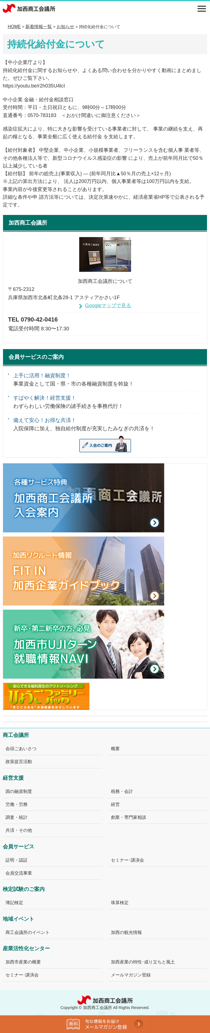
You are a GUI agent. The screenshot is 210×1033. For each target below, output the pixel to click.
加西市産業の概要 (23, 961)
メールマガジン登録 (131, 974)
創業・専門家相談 (128, 817)
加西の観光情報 (126, 932)
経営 (115, 804)
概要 (115, 748)
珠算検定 (120, 902)
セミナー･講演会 (127, 859)
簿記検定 (14, 902)
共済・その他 (19, 830)
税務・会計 (122, 791)
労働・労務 (17, 804)
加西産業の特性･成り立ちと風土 (143, 961)
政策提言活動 (19, 761)
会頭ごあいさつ (21, 748)
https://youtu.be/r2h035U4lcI (34, 86)
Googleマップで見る (108, 305)
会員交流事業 (19, 872)
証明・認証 (17, 859)
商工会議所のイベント (28, 932)
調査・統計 (17, 817)
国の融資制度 (19, 791)
